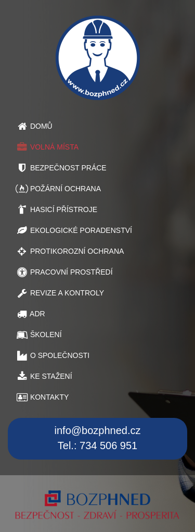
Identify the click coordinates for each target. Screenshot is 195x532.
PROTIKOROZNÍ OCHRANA (70, 251)
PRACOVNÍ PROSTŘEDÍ (64, 272)
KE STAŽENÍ (44, 376)
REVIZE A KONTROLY (60, 293)
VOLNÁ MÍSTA (47, 147)
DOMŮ (34, 126)
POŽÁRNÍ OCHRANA (58, 188)
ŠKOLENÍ (39, 334)
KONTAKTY (42, 397)
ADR (30, 314)
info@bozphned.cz (98, 430)
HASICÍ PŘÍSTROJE (56, 209)
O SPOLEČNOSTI (52, 355)
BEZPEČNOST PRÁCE (61, 168)
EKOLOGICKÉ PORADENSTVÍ (74, 230)
